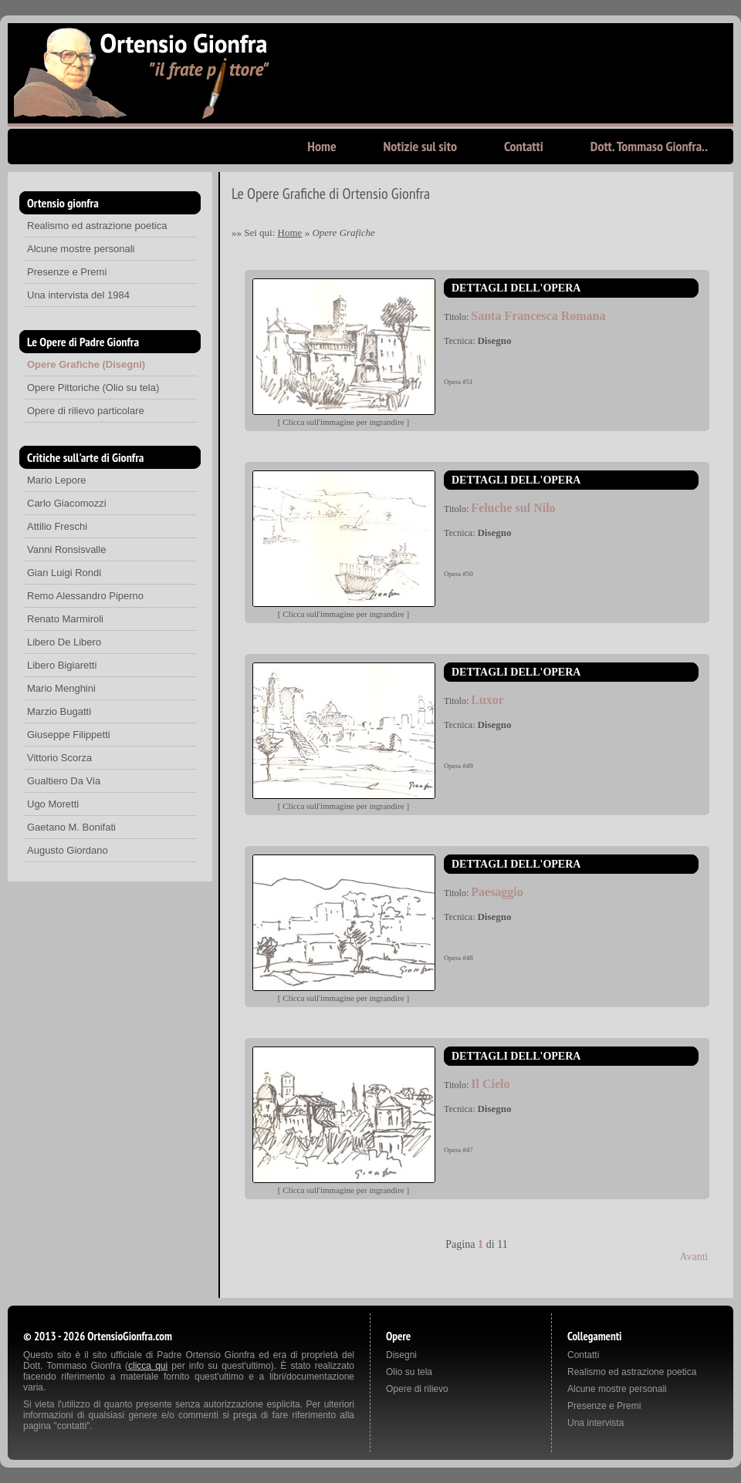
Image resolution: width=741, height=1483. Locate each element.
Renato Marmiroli (65, 619)
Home (321, 146)
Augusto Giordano (67, 850)
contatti (72, 1426)
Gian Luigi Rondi (64, 572)
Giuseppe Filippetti (68, 734)
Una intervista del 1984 (78, 295)
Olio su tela (409, 1372)
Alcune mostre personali (80, 248)
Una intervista (595, 1422)
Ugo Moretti (53, 804)
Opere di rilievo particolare (85, 410)
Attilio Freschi (57, 526)
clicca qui (147, 1365)
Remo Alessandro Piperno (85, 596)
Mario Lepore (56, 480)
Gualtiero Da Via (63, 781)
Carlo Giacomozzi (67, 503)
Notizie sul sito (420, 146)
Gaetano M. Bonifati (71, 827)
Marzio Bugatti (59, 711)
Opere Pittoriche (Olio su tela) (93, 387)
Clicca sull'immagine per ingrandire (343, 421)
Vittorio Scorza (59, 757)
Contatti (523, 146)
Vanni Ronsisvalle (66, 549)
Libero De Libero (64, 642)
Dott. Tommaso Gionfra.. (649, 146)
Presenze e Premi (67, 272)
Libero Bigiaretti (61, 665)
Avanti (693, 1256)
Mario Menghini (61, 688)
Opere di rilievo (417, 1389)
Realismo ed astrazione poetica (97, 225)
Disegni (401, 1355)
